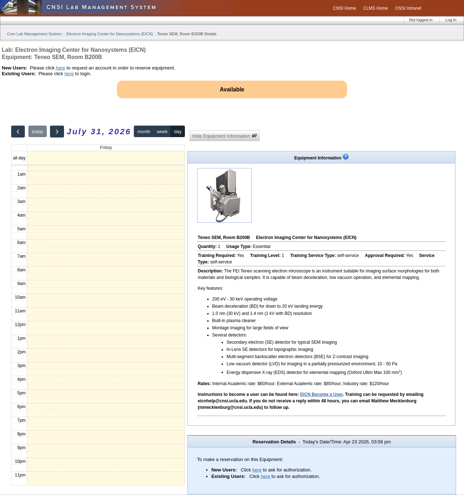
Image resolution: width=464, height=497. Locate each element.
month (143, 131)
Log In (450, 20)
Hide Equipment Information (224, 136)
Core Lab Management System (34, 34)
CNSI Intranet (408, 8)
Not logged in (421, 20)
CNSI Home (344, 8)
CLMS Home (375, 8)
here (60, 68)
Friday (106, 147)
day (178, 131)
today (37, 131)
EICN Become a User (321, 394)
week (162, 131)
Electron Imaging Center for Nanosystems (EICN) (110, 34)
